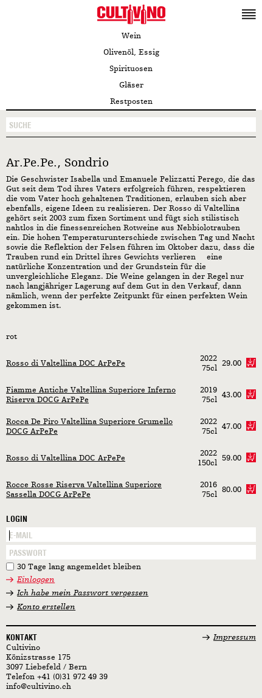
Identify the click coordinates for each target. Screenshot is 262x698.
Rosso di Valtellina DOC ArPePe (65, 364)
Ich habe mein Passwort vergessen (82, 593)
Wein (131, 36)
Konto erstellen (46, 607)
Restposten (131, 102)
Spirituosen (131, 69)
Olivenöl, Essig (131, 52)
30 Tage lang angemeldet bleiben (79, 567)
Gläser (131, 85)
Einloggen (36, 580)
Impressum (234, 638)
